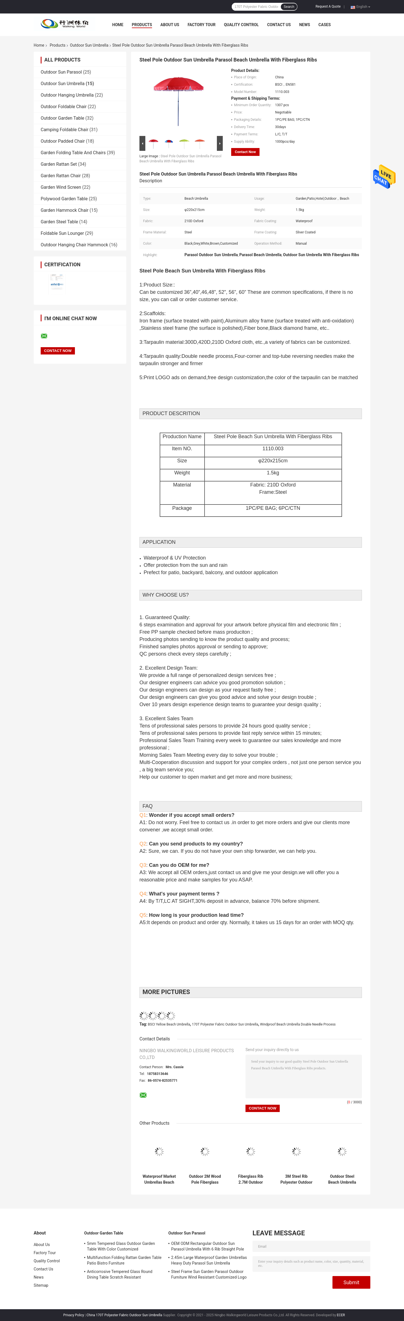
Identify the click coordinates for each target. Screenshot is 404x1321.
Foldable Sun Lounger (62, 233)
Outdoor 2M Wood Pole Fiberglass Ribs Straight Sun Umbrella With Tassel (205, 1179)
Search (289, 7)
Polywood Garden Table (64, 198)
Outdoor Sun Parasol (61, 72)
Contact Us (279, 24)
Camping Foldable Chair (64, 129)
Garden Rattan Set (59, 164)
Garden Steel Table (59, 221)
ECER (341, 1315)
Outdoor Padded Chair (63, 141)
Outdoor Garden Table (62, 118)
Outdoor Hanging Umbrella (67, 95)
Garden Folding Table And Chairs (73, 152)
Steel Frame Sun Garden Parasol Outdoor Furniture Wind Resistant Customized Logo (209, 1274)
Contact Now (245, 152)
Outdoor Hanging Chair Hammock (74, 244)
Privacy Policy (73, 1315)
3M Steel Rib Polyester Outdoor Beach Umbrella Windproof (296, 1179)
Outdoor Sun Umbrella (89, 45)
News (304, 24)
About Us (169, 24)
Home (117, 24)
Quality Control (241, 24)
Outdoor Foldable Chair (64, 106)
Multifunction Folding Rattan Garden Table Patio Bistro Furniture (124, 1260)
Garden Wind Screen (61, 187)
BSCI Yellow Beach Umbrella (169, 1024)
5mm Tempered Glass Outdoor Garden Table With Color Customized (121, 1246)
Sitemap (41, 1285)
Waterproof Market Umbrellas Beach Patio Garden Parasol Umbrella (159, 1179)
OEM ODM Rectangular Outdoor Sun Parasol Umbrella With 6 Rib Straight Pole (207, 1246)
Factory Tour (202, 24)
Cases (324, 24)
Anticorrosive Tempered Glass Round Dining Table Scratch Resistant (119, 1274)
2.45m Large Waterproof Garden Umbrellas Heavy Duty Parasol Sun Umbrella (209, 1260)
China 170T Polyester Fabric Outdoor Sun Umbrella (124, 1315)
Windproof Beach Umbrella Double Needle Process (298, 1024)
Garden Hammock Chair (64, 210)
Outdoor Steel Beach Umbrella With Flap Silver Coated (342, 1179)
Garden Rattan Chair (61, 175)
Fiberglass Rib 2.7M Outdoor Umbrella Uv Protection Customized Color (250, 1179)
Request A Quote (328, 6)
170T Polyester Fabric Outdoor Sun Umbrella (225, 1024)
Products (142, 24)
